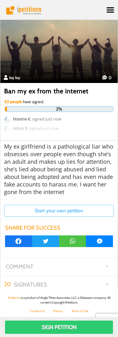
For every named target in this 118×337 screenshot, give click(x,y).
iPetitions (59, 10)
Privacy (58, 311)
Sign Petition (59, 327)
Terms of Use (79, 311)
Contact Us (37, 311)
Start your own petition (59, 211)
